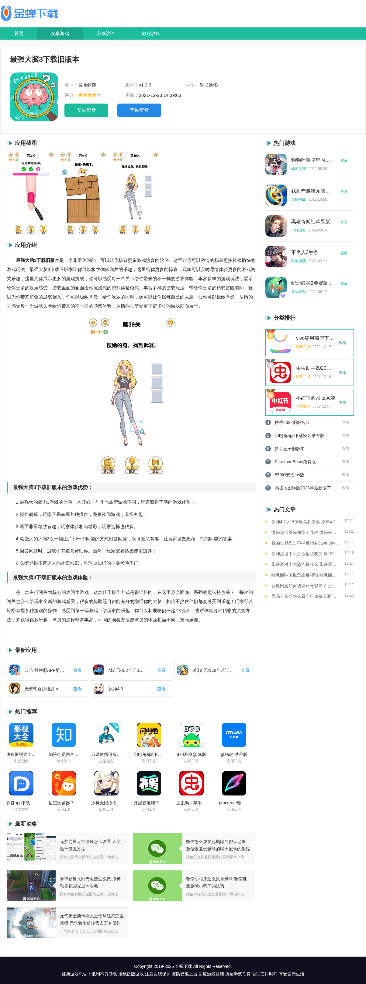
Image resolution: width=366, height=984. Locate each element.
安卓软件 (105, 33)
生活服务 (106, 761)
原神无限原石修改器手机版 (106, 803)
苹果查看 (139, 110)
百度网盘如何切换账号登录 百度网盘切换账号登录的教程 (305, 585)
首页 (18, 33)
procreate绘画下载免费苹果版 (234, 803)
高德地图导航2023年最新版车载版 (305, 487)
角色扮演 (298, 261)
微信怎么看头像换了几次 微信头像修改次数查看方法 (305, 532)
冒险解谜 (298, 292)
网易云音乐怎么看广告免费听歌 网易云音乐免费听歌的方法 (305, 596)
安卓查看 (86, 110)
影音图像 (21, 761)
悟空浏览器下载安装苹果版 (64, 803)
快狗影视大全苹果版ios (21, 754)
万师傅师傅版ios (106, 754)
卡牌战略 (298, 230)
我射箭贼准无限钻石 (312, 191)
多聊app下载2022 (21, 803)
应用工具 (149, 761)
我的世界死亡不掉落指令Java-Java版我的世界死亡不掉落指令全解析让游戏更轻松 (305, 543)
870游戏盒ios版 (191, 754)
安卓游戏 (60, 33)
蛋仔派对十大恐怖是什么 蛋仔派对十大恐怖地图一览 (305, 564)
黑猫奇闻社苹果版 (310, 221)
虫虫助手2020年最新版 (316, 368)
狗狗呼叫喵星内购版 (312, 160)
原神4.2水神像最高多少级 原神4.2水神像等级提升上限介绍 (305, 521)
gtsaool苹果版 (234, 754)
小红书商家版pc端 (315, 398)
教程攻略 (151, 33)
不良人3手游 (304, 252)
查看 (344, 161)
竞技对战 (298, 199)
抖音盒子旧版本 (290, 448)
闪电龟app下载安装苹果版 (149, 754)
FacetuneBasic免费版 (295, 461)
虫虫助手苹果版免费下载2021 (191, 803)
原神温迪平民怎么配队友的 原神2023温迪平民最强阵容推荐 (305, 553)
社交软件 (21, 809)
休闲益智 (298, 169)
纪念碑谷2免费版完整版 (312, 283)
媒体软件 (64, 761)
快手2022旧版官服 (292, 422)
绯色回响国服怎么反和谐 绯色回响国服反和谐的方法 (305, 575)
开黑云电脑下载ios (149, 803)
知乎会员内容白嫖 (64, 754)
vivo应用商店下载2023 (316, 338)
